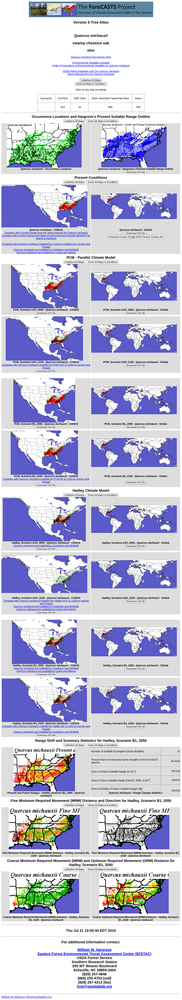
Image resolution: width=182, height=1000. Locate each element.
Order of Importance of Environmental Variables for (91, 65)
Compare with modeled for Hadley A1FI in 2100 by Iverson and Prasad (46, 602)
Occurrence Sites (91, 57)
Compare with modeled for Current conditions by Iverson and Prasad (46, 245)
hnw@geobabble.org (94, 986)
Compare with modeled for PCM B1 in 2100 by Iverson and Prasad (46, 480)
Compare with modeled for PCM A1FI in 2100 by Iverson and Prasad (46, 366)
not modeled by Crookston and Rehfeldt (46, 249)
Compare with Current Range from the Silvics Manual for (46, 232)
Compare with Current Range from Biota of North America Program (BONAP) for (46, 237)
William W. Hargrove (94, 950)
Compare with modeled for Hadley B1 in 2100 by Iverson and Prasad (46, 727)
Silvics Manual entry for (91, 74)
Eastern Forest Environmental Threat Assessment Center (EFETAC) (94, 954)
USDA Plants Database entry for (91, 71)
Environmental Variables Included (91, 62)
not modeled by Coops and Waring (46, 252)
